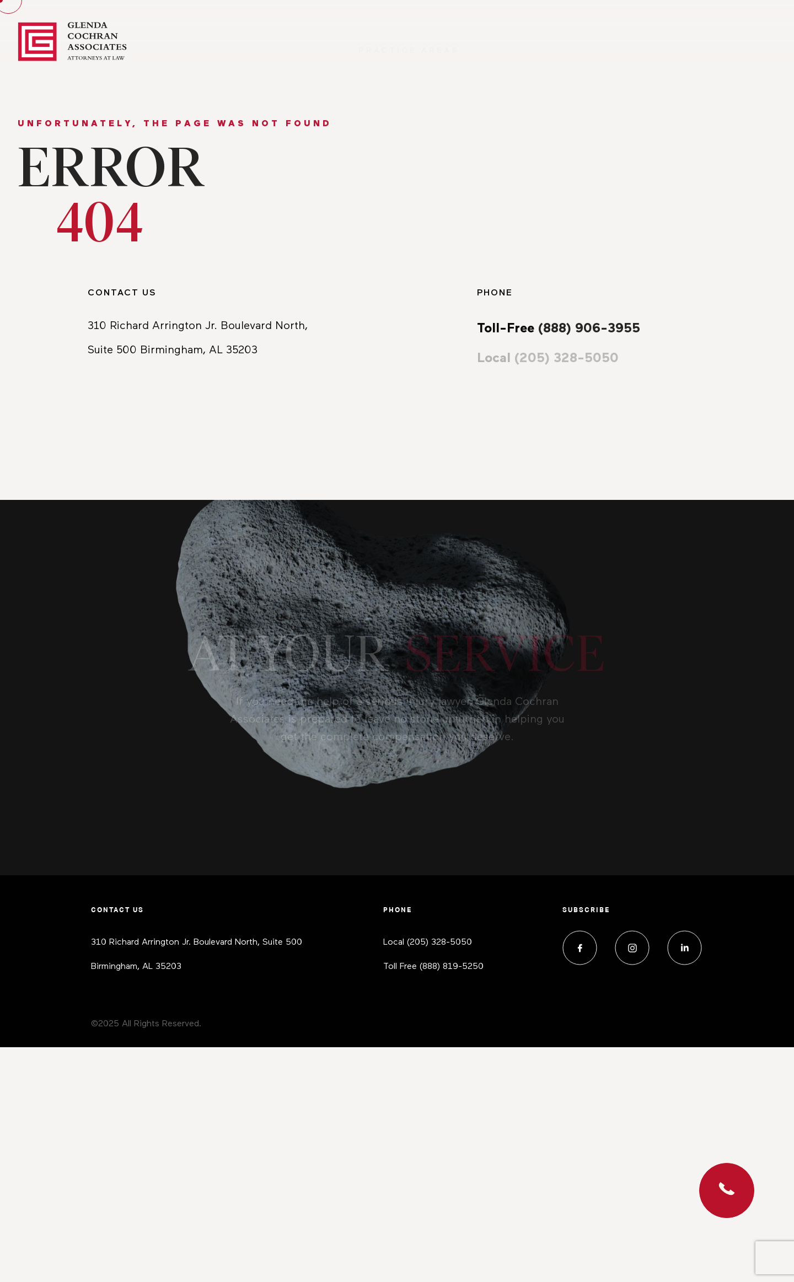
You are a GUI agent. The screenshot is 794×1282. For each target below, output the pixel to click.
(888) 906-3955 (589, 328)
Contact (748, 42)
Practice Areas (408, 42)
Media (647, 42)
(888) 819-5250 (452, 966)
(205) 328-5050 (439, 942)
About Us (544, 42)
